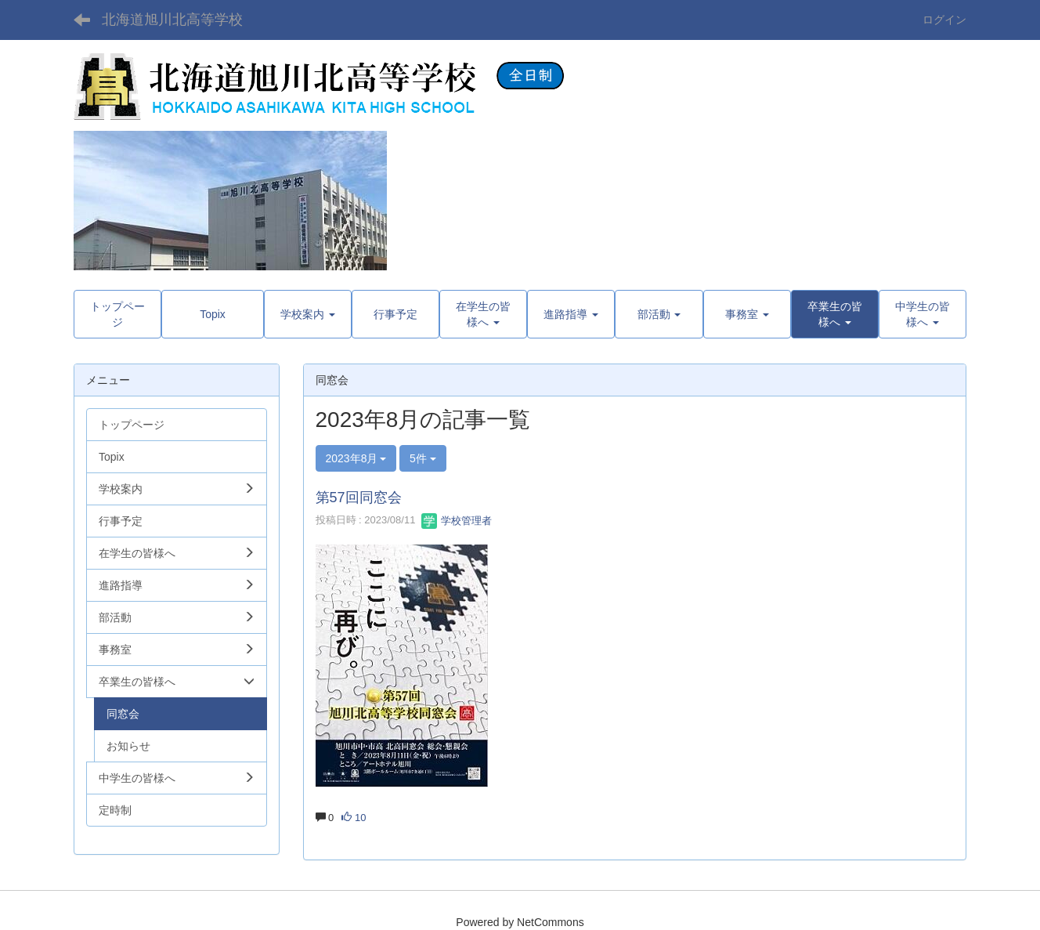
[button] (835, 314)
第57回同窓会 (359, 497)
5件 (423, 458)
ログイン (944, 19)
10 (353, 817)
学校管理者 (457, 521)
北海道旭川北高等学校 (172, 19)
